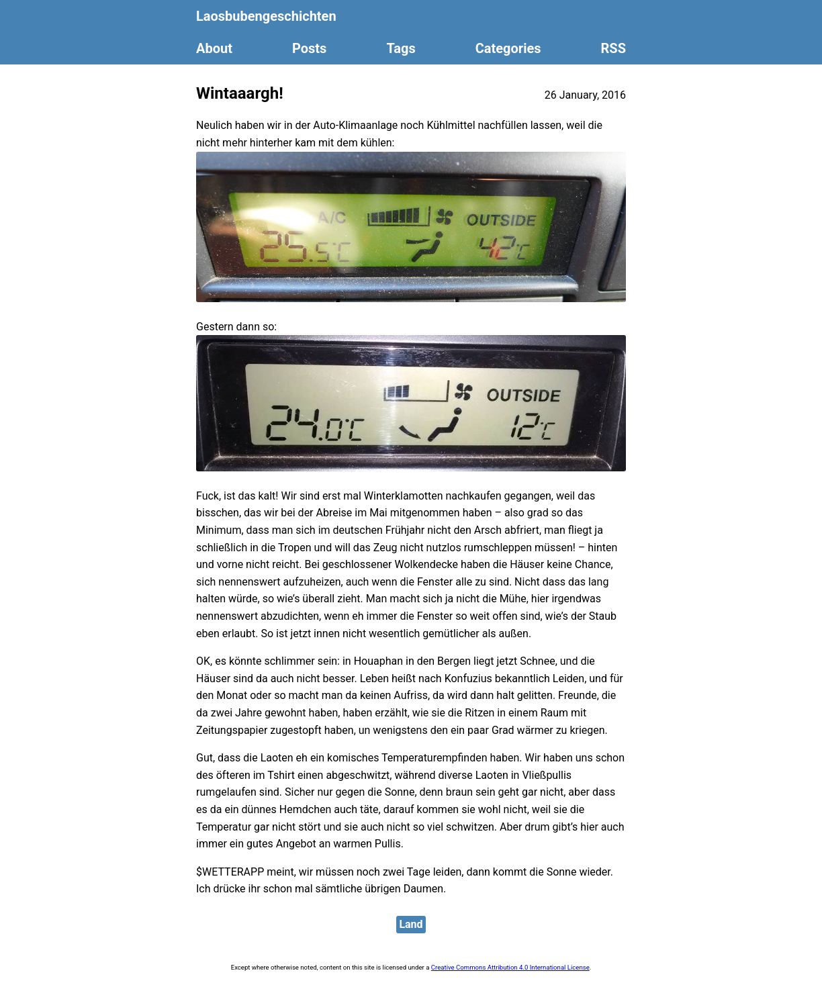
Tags (400, 48)
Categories (508, 48)
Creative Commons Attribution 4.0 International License (510, 967)
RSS (613, 48)
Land (410, 924)
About (214, 48)
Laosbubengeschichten (266, 16)
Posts (309, 48)
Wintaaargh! (239, 93)
